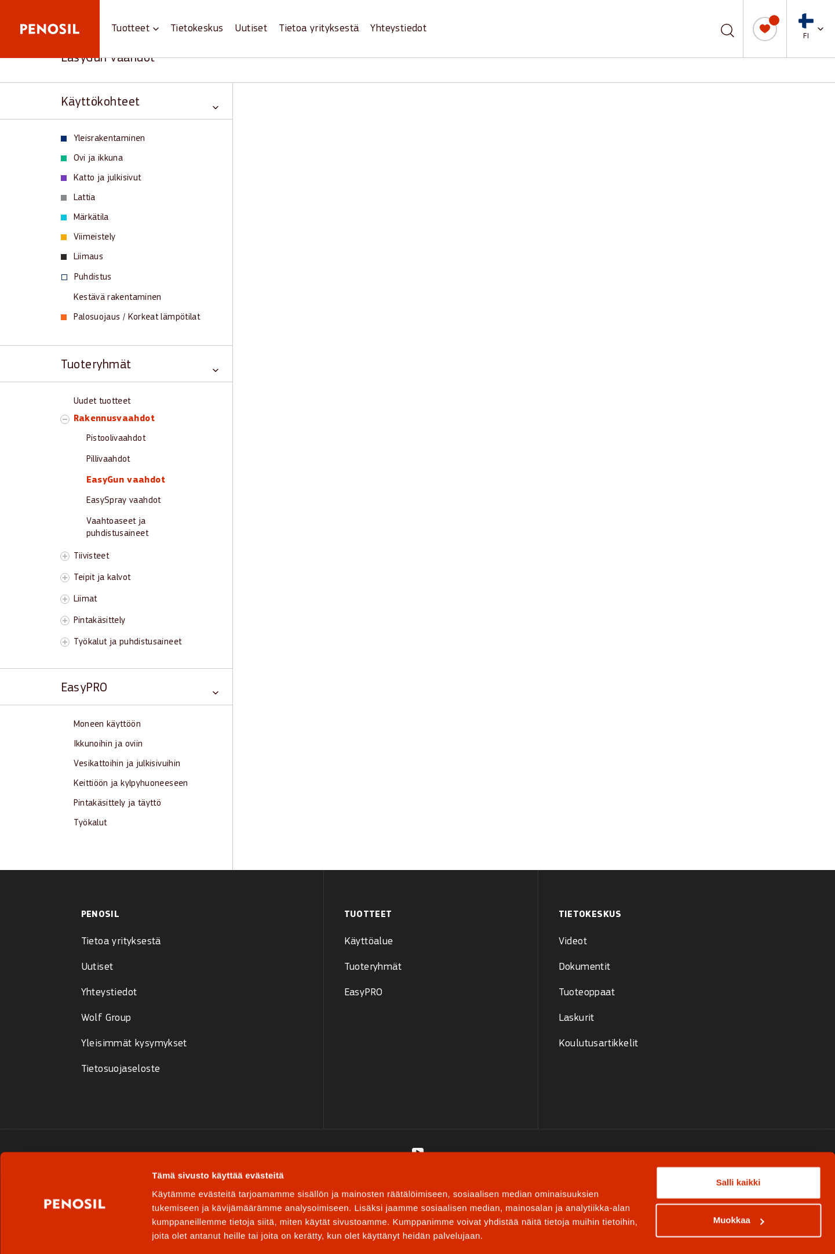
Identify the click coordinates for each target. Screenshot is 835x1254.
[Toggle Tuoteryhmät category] (139, 364)
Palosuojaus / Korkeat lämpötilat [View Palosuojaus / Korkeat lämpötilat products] (130, 317)
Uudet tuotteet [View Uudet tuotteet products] (102, 401)
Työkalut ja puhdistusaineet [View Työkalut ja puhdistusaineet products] (128, 642)
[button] (811, 28)
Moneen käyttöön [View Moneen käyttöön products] (107, 724)
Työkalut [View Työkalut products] (90, 823)
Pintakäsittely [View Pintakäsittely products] (100, 620)
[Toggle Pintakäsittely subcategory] (65, 620)
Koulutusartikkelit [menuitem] (599, 1043)
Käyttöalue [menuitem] (368, 941)
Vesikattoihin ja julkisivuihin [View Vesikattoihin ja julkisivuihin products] (127, 764)
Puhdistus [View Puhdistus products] (86, 277)
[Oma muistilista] (765, 29)
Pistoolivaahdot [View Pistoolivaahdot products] (115, 438)
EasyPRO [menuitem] (363, 992)
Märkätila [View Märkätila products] (85, 217)
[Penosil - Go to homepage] (50, 29)
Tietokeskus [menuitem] (590, 914)
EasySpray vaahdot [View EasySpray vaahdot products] (123, 500)
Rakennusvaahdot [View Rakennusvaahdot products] (114, 418)
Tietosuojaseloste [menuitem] (121, 1069)
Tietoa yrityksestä (319, 28)
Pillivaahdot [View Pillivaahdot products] (108, 459)
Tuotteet (130, 28)
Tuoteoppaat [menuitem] (587, 992)
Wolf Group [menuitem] (106, 1018)
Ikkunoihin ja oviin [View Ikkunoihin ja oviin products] (108, 744)
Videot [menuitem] (573, 941)
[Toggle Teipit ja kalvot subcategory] (65, 577)
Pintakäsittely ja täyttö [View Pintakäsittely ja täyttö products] (118, 803)
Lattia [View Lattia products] (78, 197)
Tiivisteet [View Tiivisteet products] (92, 556)
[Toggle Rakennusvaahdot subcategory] (65, 419)
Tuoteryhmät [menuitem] (373, 967)
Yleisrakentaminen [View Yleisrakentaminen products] (103, 138)
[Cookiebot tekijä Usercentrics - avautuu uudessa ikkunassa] (75, 1231)
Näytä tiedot (177, 1231)
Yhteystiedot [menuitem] (109, 992)
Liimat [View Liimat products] (85, 599)
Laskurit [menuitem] (577, 1018)
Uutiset (251, 28)
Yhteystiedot (398, 28)
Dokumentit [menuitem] (585, 967)
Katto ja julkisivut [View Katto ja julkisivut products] (101, 178)
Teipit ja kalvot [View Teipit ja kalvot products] (102, 577)
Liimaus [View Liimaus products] (82, 257)
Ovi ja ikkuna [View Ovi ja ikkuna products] (92, 158)
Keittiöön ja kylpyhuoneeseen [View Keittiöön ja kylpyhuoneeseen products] (131, 783)
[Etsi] (727, 29)
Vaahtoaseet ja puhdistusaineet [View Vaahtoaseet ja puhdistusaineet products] (117, 527)
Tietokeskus (196, 28)
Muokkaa (738, 1183)
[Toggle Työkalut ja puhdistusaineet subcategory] (65, 642)
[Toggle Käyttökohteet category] (139, 101)
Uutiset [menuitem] (97, 967)
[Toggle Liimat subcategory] (65, 599)
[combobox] (713, 28)
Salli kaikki (738, 1146)
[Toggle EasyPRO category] (139, 687)
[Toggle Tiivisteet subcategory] (65, 556)
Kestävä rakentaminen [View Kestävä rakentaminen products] (118, 297)
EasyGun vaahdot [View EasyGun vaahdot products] (125, 480)
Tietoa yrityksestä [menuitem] (121, 941)
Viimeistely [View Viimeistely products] (88, 237)
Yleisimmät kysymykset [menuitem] (134, 1043)
